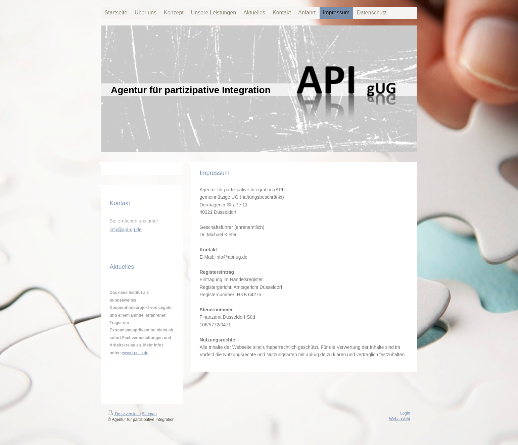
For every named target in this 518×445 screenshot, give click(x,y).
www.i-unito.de (135, 353)
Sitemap (149, 413)
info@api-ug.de (126, 229)
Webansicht (399, 419)
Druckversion (124, 413)
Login (405, 413)
